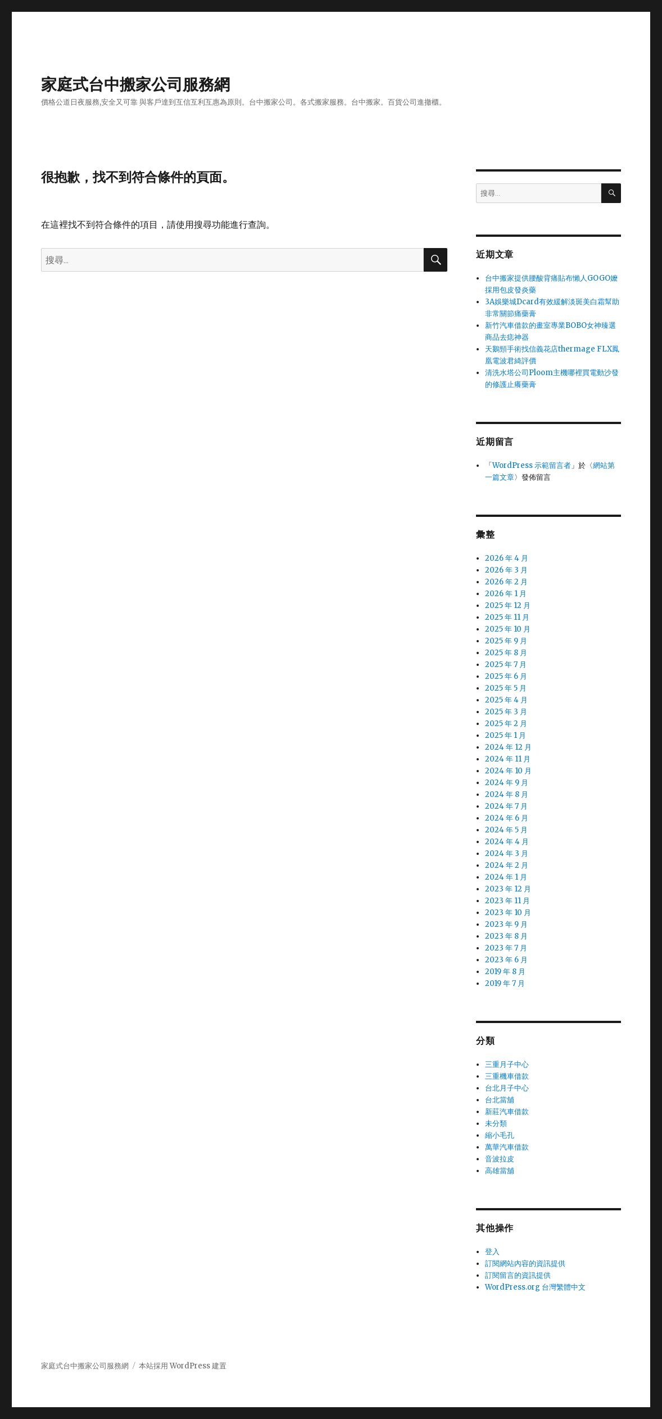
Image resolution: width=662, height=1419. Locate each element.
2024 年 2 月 (506, 865)
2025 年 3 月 (506, 712)
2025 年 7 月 (506, 664)
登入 (492, 1251)
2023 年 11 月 (507, 901)
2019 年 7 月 (505, 983)
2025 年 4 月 (506, 700)
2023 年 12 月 (508, 889)
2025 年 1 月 (505, 735)
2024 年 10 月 (508, 771)
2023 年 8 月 (506, 936)
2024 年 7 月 (506, 806)
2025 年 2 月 (506, 723)
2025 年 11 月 (507, 617)
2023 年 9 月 (506, 924)
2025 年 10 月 (507, 629)
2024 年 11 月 (507, 759)
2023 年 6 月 (506, 960)
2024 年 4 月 (507, 841)
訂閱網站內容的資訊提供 (525, 1263)
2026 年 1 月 (506, 593)
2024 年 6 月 (506, 818)
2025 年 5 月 (506, 688)
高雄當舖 (499, 1170)
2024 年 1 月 (506, 877)
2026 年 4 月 (506, 558)
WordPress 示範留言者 (531, 465)
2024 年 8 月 (506, 794)
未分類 (496, 1123)
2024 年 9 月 (506, 782)
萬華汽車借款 (507, 1147)
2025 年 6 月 (506, 676)
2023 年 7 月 (506, 948)
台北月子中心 (507, 1088)
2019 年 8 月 (505, 971)
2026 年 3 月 (506, 570)
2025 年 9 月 (506, 641)
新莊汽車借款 (507, 1111)
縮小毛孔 (499, 1135)
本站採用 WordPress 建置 (182, 1366)
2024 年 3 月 (506, 853)
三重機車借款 (507, 1076)
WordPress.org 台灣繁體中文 (535, 1287)
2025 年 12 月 (507, 605)
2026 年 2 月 (506, 582)
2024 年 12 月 (508, 747)
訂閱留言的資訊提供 (518, 1275)
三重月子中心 (507, 1064)
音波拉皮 (499, 1159)
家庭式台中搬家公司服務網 (135, 84)
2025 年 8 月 (506, 652)
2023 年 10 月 (508, 912)
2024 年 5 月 (506, 830)
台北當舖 (499, 1100)
